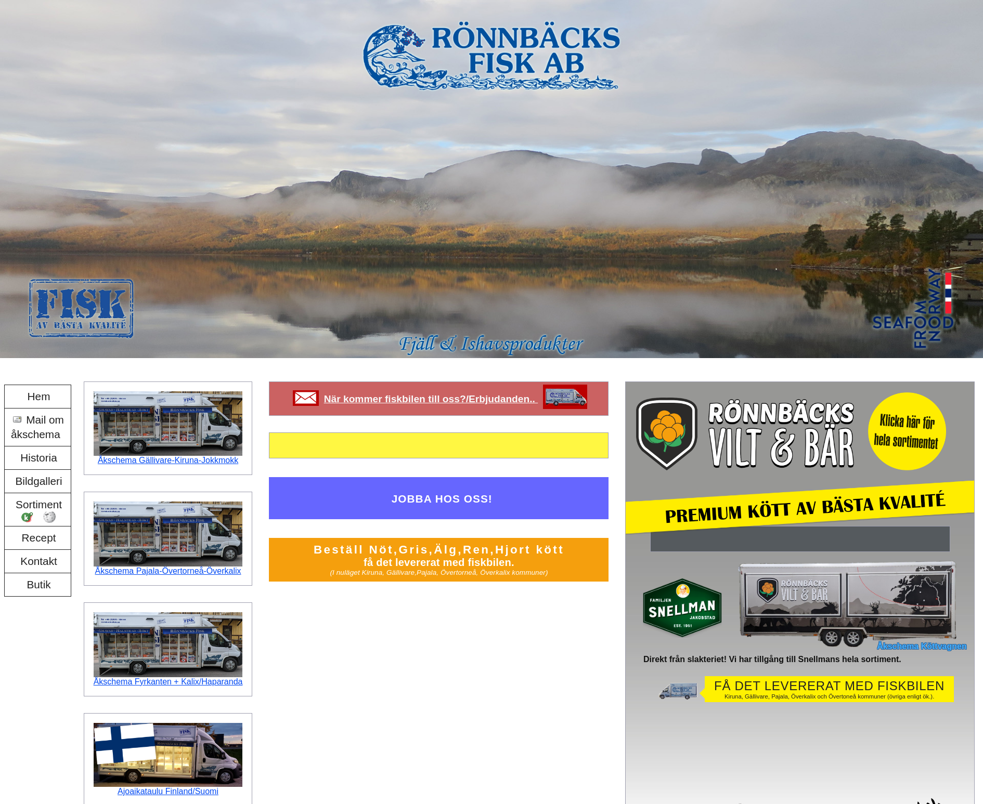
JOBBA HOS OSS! (442, 499)
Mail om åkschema (37, 427)
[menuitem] (38, 396)
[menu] (37, 491)
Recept (39, 538)
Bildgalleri (38, 481)
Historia (38, 458)
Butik (38, 584)
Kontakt (38, 561)
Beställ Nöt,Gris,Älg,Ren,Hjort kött (438, 559)
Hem (39, 396)
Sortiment (39, 504)
